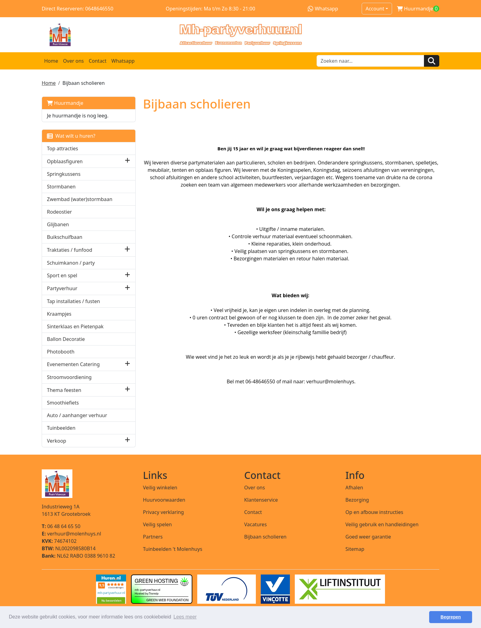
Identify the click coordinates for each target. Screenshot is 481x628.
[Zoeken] (431, 61)
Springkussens (63, 174)
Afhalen (354, 487)
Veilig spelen (157, 524)
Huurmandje (65, 103)
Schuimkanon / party (71, 262)
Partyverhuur (62, 288)
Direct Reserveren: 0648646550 (77, 8)
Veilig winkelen (160, 487)
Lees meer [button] (185, 616)
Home (51, 60)
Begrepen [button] (451, 616)
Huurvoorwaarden (164, 499)
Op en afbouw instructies (374, 512)
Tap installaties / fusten (73, 301)
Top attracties (62, 148)
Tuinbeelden (61, 428)
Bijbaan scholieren (265, 536)
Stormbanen (61, 186)
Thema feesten (64, 390)
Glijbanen (58, 224)
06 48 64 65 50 (61, 526)
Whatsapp (323, 8)
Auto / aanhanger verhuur (77, 415)
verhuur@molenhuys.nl (71, 533)
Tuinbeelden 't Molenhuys (172, 549)
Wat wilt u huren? (71, 135)
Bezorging (357, 499)
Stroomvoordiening (69, 377)
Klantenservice (261, 499)
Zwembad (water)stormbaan (79, 199)
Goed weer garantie (368, 536)
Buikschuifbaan (64, 237)
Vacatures (255, 524)
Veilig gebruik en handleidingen (381, 524)
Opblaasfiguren (65, 161)
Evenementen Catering (73, 364)
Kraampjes (59, 313)
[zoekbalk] (370, 61)
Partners (153, 536)
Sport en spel (62, 275)
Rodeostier (59, 211)
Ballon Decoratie (66, 339)
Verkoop (56, 440)
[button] (127, 161)
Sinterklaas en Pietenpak (75, 326)
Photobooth (61, 351)
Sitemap (354, 549)
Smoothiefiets (63, 402)
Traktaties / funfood (69, 250)
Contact (97, 60)
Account (375, 8)
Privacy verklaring (163, 512)
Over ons (73, 60)
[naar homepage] (240, 34)
